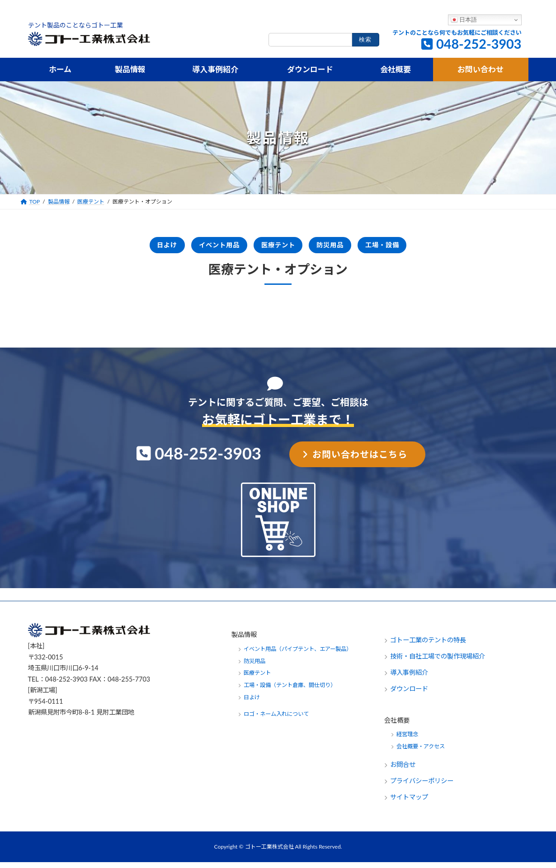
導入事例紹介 (409, 678)
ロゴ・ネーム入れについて (276, 719)
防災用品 (346, 247)
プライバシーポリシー (421, 786)
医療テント (278, 247)
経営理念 (407, 740)
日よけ (134, 247)
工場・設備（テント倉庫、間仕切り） (290, 690)
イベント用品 (202, 247)
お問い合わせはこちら (359, 459)
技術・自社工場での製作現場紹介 (437, 662)
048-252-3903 (479, 43)
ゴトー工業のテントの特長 (428, 646)
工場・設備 (414, 247)
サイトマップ (409, 803)
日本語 (464, 19)
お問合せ (403, 770)
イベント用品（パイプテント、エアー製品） (298, 654)
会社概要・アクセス (420, 752)
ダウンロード (409, 694)
